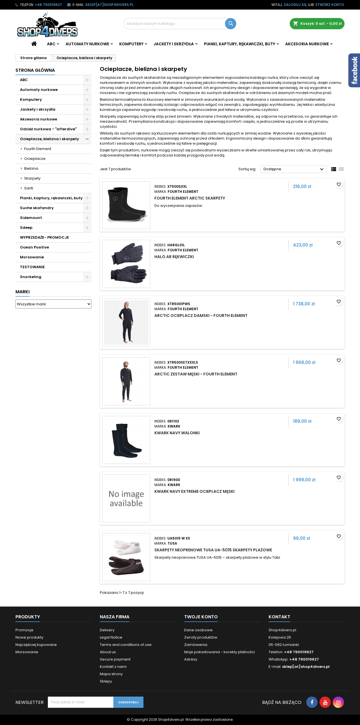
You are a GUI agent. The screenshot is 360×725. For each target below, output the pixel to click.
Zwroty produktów (200, 637)
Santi (28, 188)
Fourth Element (37, 148)
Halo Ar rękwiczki (174, 256)
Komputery (131, 44)
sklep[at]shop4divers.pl (109, 4)
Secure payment (115, 659)
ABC (51, 44)
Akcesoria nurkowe (307, 44)
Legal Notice (111, 637)
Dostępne (294, 169)
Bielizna (31, 168)
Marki (22, 291)
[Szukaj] (180, 23)
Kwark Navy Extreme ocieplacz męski (194, 491)
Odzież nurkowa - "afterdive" (48, 129)
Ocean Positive (34, 247)
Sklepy (106, 681)
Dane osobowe (198, 630)
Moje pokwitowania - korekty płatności (219, 652)
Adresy (190, 659)
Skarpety (32, 178)
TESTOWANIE (32, 267)
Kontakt (279, 617)
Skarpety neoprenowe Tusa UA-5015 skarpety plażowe (213, 550)
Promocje (24, 630)
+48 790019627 (48, 4)
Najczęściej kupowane (36, 644)
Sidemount (31, 217)
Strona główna (35, 70)
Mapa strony (111, 674)
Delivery (107, 630)
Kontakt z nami (113, 666)
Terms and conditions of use (126, 644)
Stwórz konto (329, 4)
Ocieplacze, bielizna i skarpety (49, 139)
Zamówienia (195, 644)
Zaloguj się (295, 4)
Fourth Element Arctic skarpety (189, 198)
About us (108, 652)
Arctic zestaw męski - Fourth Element (195, 374)
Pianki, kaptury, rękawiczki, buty (239, 44)
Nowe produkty (29, 637)
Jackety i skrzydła (174, 44)
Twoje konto (201, 617)
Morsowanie (32, 257)
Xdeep (26, 227)
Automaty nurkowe (87, 44)
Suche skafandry (37, 208)
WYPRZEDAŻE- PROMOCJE (44, 237)
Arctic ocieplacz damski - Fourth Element (201, 315)
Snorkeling (30, 276)
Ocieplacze (35, 158)
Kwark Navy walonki (177, 433)
